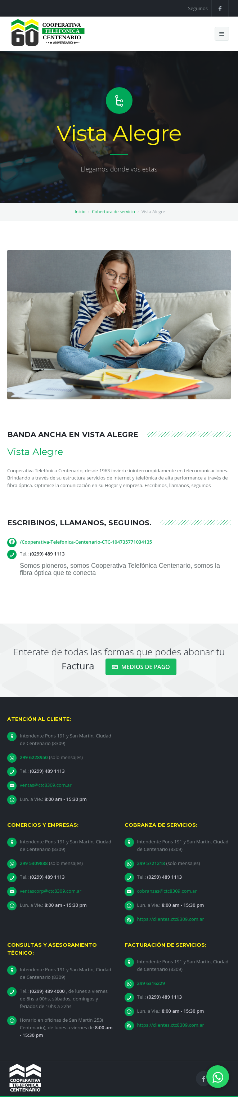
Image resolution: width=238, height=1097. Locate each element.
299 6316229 (151, 983)
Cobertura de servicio (113, 212)
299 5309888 (34, 863)
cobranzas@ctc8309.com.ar (167, 891)
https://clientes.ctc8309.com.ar (170, 919)
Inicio (80, 212)
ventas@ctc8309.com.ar (46, 785)
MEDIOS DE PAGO (141, 667)
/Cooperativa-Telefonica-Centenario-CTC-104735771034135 (86, 542)
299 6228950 (34, 757)
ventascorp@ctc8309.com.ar (50, 891)
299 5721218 (151, 863)
